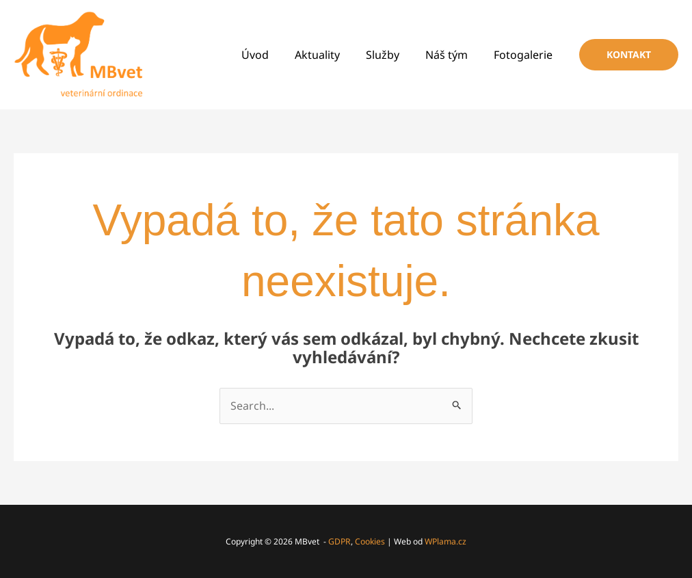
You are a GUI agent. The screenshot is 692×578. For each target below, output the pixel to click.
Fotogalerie (525, 54)
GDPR (340, 541)
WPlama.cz (445, 541)
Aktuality (331, 54)
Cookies (370, 541)
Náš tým (452, 54)
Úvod (273, 54)
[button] (628, 54)
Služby (393, 54)
